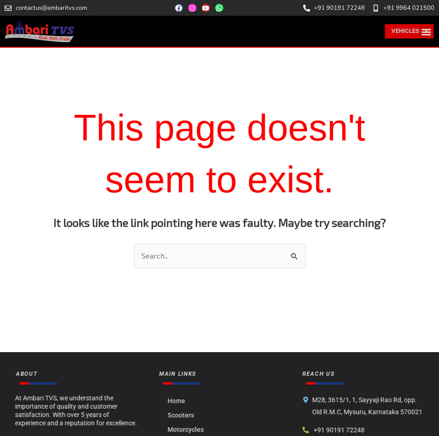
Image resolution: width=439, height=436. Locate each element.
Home (180, 400)
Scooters (184, 415)
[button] (426, 31)
